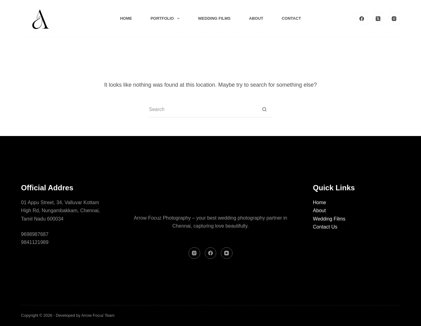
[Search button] (264, 110)
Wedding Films (329, 218)
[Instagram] (394, 18)
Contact (291, 18)
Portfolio (166, 18)
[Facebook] (362, 18)
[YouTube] (227, 253)
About (256, 18)
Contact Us (325, 226)
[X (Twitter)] (378, 18)
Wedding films (214, 18)
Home (126, 18)
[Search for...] (203, 110)
